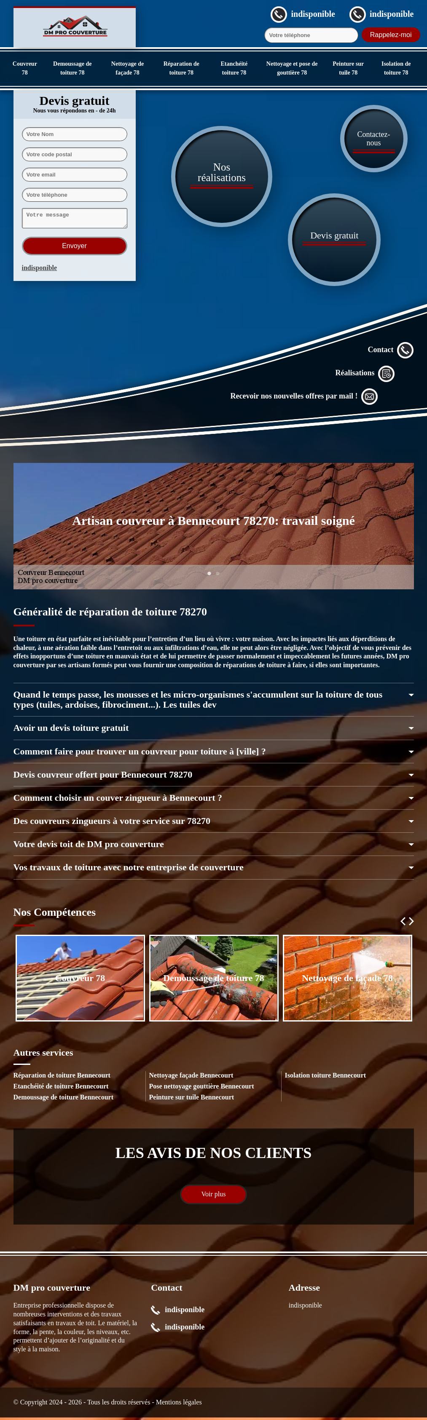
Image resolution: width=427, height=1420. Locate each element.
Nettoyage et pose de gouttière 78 (292, 68)
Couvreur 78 (25, 68)
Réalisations (365, 376)
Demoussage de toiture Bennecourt (63, 1099)
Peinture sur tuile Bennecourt (191, 1099)
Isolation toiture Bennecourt (325, 1077)
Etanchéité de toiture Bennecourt (61, 1088)
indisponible (39, 270)
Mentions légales (179, 1404)
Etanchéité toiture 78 (233, 68)
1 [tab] (209, 581)
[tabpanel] (213, 528)
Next (411, 924)
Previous (403, 924)
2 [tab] (218, 581)
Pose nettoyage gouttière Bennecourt (201, 1088)
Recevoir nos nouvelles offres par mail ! (304, 399)
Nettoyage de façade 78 (127, 68)
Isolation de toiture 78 (396, 68)
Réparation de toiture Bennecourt (61, 1077)
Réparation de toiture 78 (181, 68)
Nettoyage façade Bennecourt (191, 1077)
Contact (391, 353)
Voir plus (213, 1196)
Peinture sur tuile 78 (348, 68)
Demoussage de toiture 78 (72, 68)
